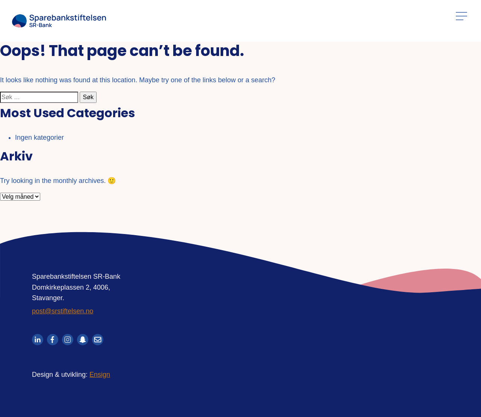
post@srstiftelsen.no (62, 311)
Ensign (99, 374)
